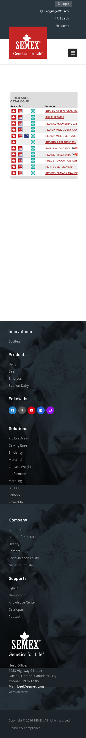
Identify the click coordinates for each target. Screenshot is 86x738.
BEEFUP (14, 488)
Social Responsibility (24, 558)
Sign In (14, 588)
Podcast (15, 616)
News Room (18, 595)
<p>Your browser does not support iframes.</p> (43, 184)
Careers (14, 551)
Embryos (15, 378)
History (14, 544)
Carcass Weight (20, 466)
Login (63, 3)
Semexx (14, 495)
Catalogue (16, 609)
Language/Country (54, 11)
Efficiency (16, 452)
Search (62, 18)
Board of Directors (22, 537)
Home (62, 25)
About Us (15, 529)
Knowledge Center (22, 602)
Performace (17, 474)
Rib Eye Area (18, 438)
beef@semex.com (30, 686)
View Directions (18, 692)
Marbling (15, 481)
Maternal (15, 459)
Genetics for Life (21, 565)
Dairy (13, 364)
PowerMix (16, 502)
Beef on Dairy (19, 385)
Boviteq (14, 341)
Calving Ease (18, 445)
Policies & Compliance (25, 728)
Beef (12, 371)
